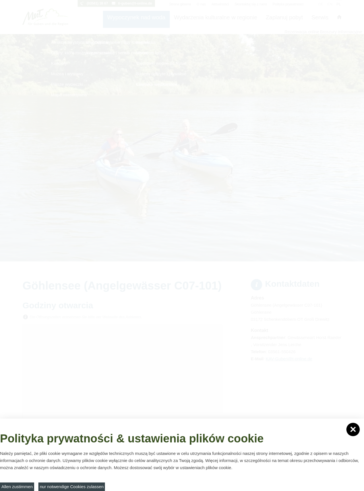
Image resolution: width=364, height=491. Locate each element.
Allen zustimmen (17, 486)
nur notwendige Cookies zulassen (72, 486)
